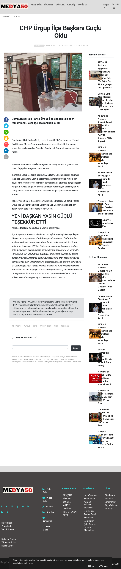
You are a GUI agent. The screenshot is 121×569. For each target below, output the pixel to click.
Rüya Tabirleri (111, 505)
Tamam (103, 566)
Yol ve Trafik (89, 498)
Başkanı (44, 164)
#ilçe (56, 326)
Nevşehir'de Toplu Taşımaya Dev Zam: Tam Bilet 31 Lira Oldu (105, 397)
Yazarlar (48, 506)
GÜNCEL (60, 4)
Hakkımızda (7, 523)
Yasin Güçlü (35, 228)
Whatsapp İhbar (9, 542)
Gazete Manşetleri (89, 528)
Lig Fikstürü (89, 511)
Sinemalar (88, 517)
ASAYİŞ (71, 4)
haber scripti (5, 565)
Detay (92, 566)
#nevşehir (16, 326)
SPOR (66, 515)
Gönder (75, 348)
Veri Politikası (8, 529)
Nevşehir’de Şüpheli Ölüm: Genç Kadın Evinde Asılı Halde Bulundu (105, 378)
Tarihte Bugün (90, 514)
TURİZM (82, 4)
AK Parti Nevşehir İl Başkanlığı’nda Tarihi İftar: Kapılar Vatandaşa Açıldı (105, 157)
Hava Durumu (90, 495)
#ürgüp (27, 326)
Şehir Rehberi (90, 524)
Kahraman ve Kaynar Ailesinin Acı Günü (105, 223)
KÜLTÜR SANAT (70, 512)
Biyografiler (110, 502)
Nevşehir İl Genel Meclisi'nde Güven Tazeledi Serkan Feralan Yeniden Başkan (106, 207)
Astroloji (108, 508)
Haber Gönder (8, 546)
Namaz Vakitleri (87, 503)
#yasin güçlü (46, 326)
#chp (35, 326)
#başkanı (65, 326)
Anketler (109, 498)
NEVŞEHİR (36, 4)
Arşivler (48, 512)
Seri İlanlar (89, 521)
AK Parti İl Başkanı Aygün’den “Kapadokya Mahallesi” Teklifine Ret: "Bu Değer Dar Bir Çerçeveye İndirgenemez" (105, 75)
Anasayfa (6, 16)
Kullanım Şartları (9, 539)
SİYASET (48, 4)
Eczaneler (88, 507)
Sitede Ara (110, 495)
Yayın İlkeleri (7, 526)
